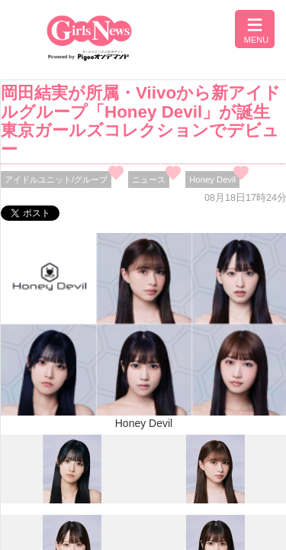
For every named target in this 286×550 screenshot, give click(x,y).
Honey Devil (212, 179)
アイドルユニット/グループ (56, 179)
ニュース (148, 179)
